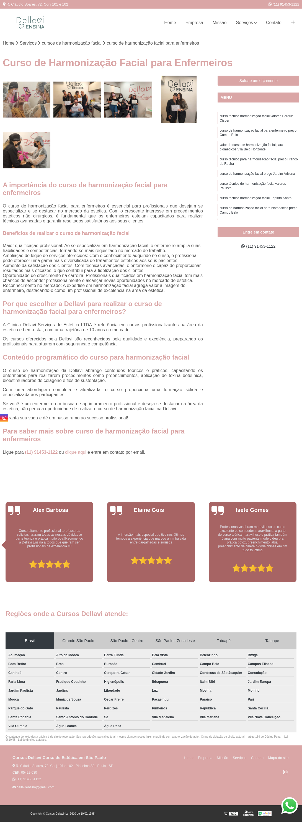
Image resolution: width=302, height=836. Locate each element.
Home (170, 22)
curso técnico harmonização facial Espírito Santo (255, 205)
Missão (220, 22)
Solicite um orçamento (258, 81)
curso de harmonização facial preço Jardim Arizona (257, 179)
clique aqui (75, 452)
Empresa (194, 22)
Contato (274, 22)
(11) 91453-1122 (284, 4)
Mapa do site (279, 758)
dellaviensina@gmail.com (33, 788)
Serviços (244, 22)
